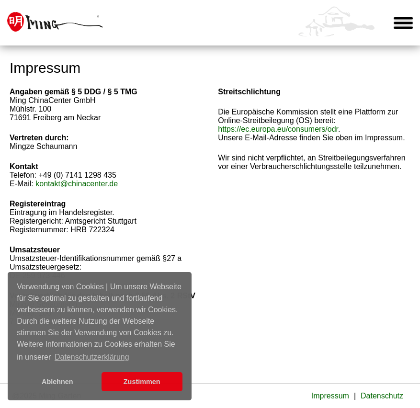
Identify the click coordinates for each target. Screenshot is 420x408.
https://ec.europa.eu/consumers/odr (278, 129)
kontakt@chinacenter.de (76, 184)
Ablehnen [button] (57, 381)
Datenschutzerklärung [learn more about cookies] (92, 357)
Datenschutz (382, 396)
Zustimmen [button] (142, 381)
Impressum (330, 396)
